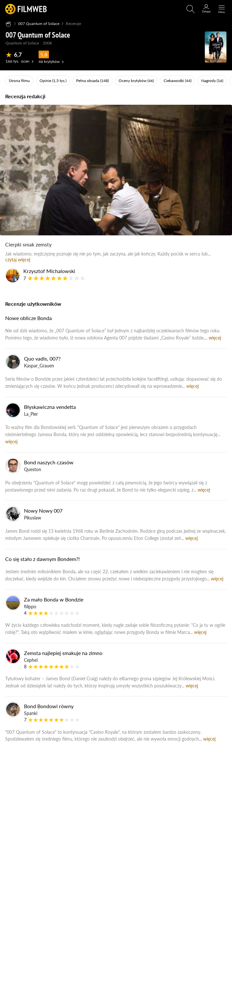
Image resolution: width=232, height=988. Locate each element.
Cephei (31, 660)
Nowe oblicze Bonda (28, 318)
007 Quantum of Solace (38, 23)
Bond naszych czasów (49, 462)
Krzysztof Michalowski (49, 271)
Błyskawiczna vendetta (50, 407)
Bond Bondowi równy (49, 706)
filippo (30, 606)
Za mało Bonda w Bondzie (53, 599)
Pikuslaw (32, 517)
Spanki (30, 713)
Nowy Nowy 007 (43, 510)
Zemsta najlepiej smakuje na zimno (63, 653)
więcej (215, 337)
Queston (32, 469)
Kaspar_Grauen (39, 365)
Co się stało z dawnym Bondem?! (42, 559)
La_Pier (31, 414)
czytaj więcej (17, 259)
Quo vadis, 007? (42, 358)
